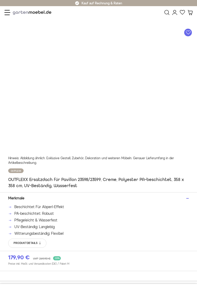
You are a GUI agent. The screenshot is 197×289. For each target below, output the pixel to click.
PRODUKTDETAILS (28, 243)
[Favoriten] (182, 12)
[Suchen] (167, 12)
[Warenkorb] (190, 12)
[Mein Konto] (174, 12)
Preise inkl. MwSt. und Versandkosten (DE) (38, 263)
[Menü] (7, 12)
